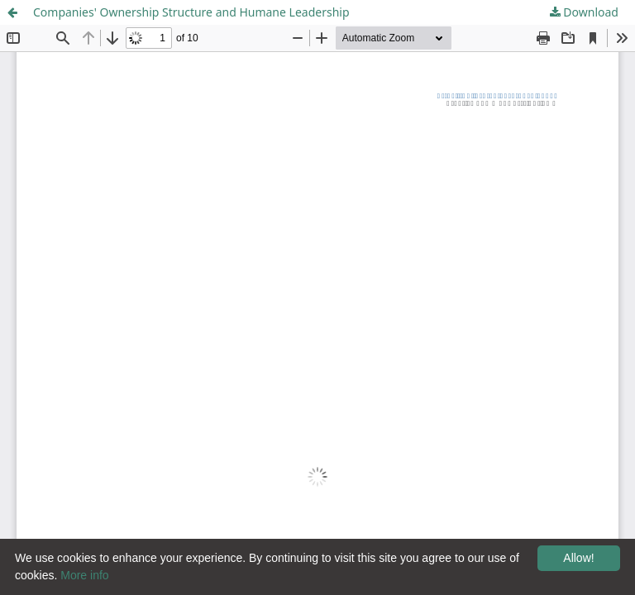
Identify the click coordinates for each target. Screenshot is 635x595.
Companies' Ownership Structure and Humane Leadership (191, 12)
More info (84, 575)
